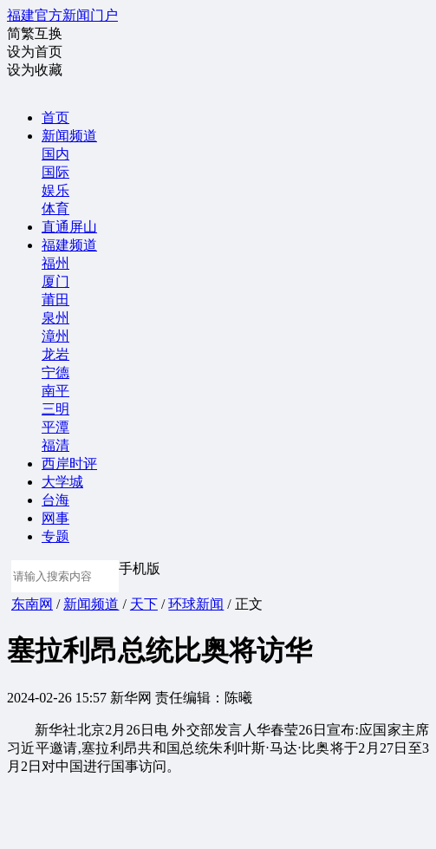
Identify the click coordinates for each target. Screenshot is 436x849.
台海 (55, 500)
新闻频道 (69, 135)
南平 (55, 390)
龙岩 (55, 354)
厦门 (55, 281)
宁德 (55, 372)
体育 (55, 208)
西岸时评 (69, 463)
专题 (55, 536)
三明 (55, 409)
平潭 (55, 427)
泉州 (55, 317)
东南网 (32, 604)
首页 (55, 117)
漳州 (55, 336)
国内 (55, 154)
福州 (55, 263)
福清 (55, 445)
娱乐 (55, 190)
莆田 (55, 299)
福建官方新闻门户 (62, 15)
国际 (55, 172)
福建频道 (69, 245)
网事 (55, 518)
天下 (144, 604)
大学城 (62, 481)
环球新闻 (196, 604)
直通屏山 (69, 226)
